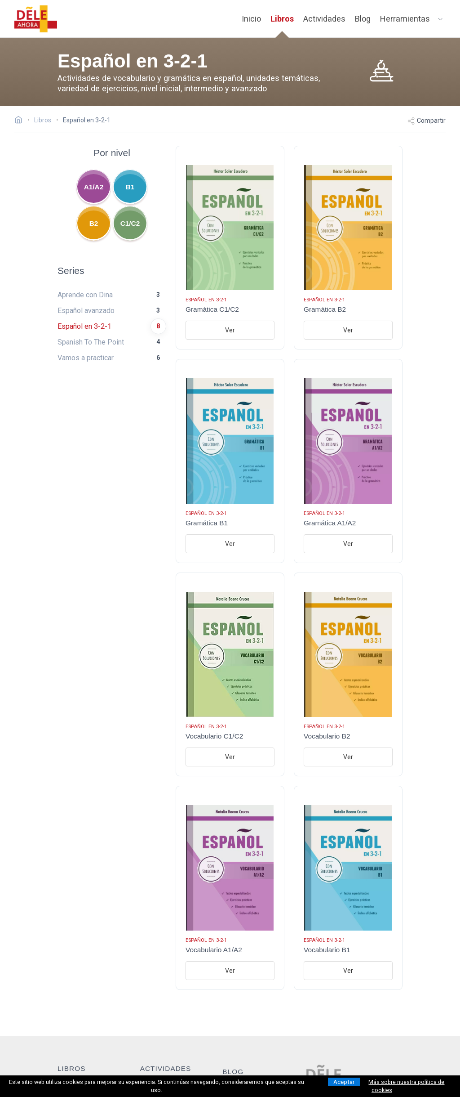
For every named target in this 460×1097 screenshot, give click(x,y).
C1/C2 (130, 223)
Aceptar (343, 1082)
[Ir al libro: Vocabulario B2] (348, 674)
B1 (130, 187)
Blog (363, 18)
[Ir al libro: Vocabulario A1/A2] (230, 888)
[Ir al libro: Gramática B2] (348, 248)
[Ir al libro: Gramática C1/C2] (230, 248)
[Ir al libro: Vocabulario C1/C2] (230, 674)
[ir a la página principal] (36, 19)
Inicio (251, 18)
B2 (93, 223)
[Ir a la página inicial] (20, 121)
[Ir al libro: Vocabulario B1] (348, 888)
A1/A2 (94, 187)
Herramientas (405, 18)
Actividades (324, 18)
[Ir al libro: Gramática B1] (230, 461)
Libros (282, 18)
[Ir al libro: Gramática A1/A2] (348, 461)
